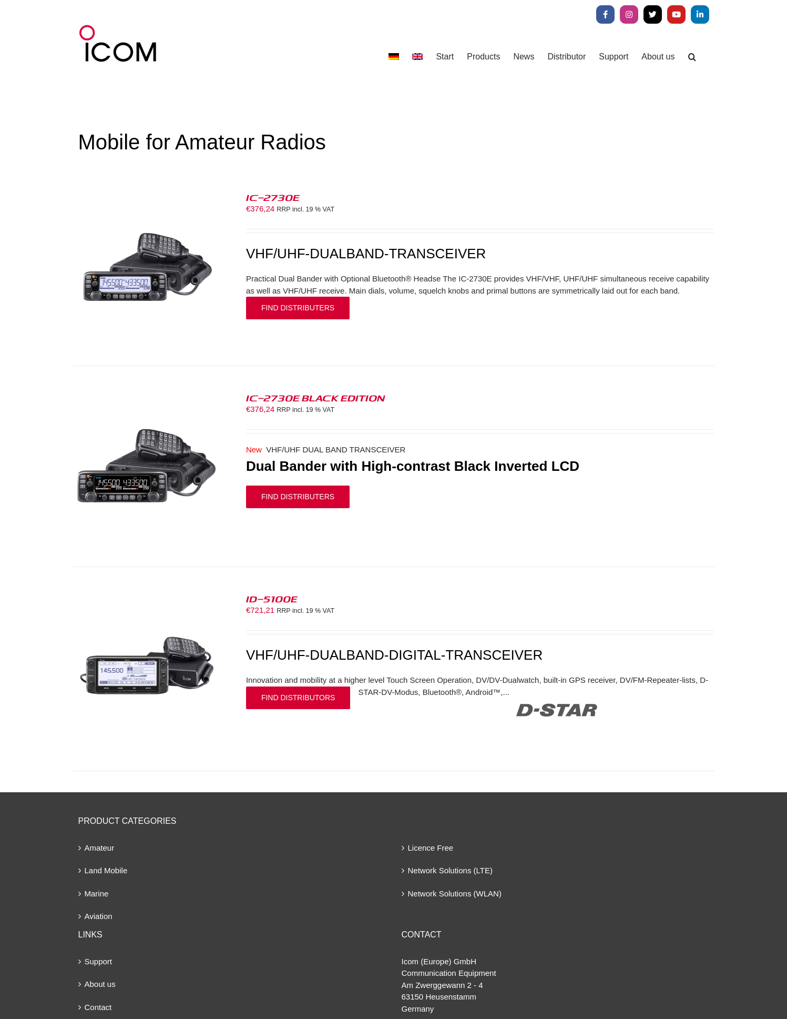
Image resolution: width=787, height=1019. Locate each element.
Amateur (100, 847)
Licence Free (431, 847)
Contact (98, 1007)
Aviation (99, 916)
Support (99, 961)
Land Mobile (106, 870)
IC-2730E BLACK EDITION (315, 398)
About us (100, 984)
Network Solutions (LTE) (450, 870)
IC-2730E (273, 197)
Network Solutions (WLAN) (455, 893)
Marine (97, 893)
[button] (692, 56)
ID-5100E (272, 598)
